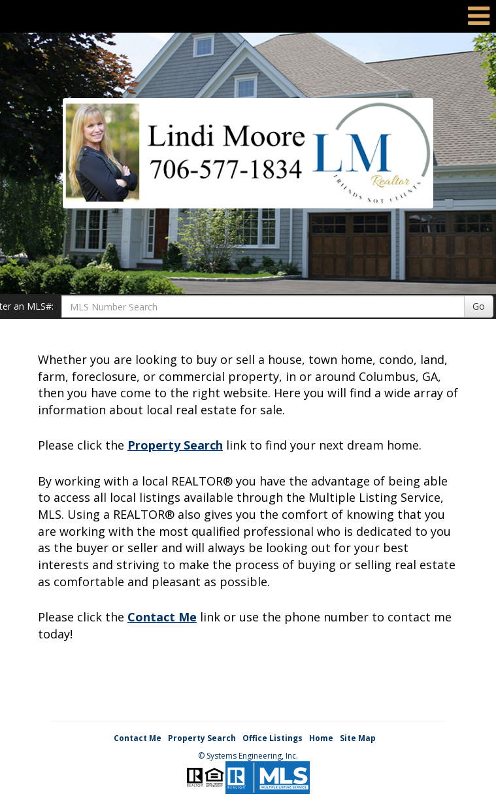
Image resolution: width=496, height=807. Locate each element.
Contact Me (162, 617)
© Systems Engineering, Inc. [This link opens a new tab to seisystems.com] (248, 755)
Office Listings (272, 738)
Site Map (358, 738)
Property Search (175, 445)
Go (478, 306)
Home (321, 738)
